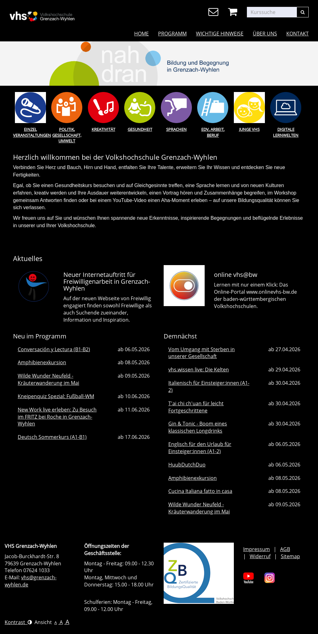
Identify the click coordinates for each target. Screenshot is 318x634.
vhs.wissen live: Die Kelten (198, 369)
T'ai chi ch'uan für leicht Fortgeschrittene (196, 407)
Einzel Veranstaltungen (30, 132)
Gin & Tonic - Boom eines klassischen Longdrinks (197, 427)
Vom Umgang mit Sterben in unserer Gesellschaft (201, 353)
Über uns (265, 33)
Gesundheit (140, 129)
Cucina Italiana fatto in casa (200, 491)
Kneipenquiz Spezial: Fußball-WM (56, 396)
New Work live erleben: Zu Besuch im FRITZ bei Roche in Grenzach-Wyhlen (57, 416)
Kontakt (297, 33)
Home (141, 33)
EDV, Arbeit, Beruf (213, 132)
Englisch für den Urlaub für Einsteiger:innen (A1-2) (199, 448)
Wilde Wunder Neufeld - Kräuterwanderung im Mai (48, 379)
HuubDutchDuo (187, 464)
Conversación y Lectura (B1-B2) (54, 349)
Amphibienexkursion (42, 362)
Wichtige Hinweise (219, 33)
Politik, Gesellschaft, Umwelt (66, 135)
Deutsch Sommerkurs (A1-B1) (52, 437)
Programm (172, 33)
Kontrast (18, 622)
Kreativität (103, 129)
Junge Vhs (249, 129)
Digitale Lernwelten (285, 132)
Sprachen (176, 129)
